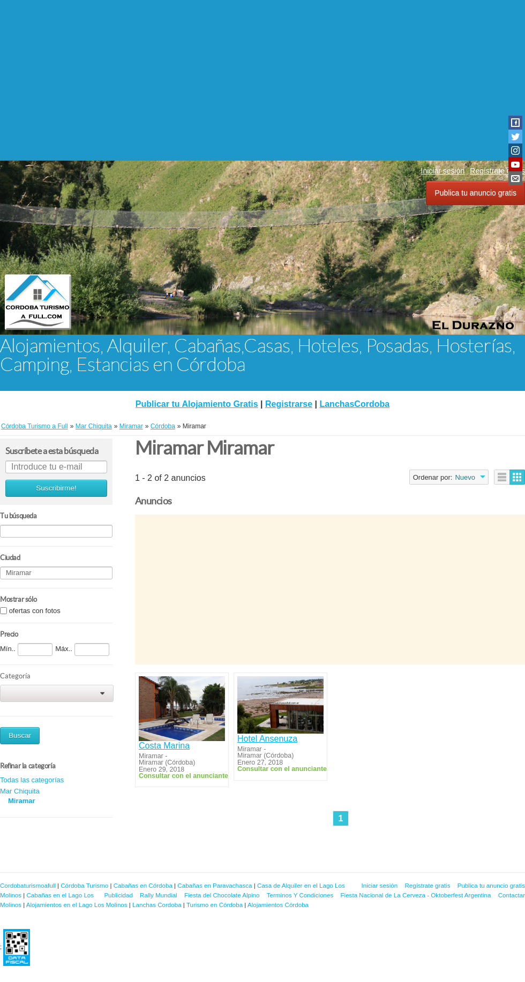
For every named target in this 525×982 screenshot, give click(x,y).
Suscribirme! (56, 488)
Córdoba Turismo (84, 885)
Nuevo (465, 477)
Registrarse (288, 404)
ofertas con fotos (35, 611)
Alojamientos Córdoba (278, 904)
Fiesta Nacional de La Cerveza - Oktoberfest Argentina (416, 895)
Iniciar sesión (443, 171)
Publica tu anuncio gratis (475, 192)
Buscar (20, 735)
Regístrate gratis (427, 885)
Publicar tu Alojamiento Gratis (197, 404)
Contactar (511, 895)
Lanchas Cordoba (157, 904)
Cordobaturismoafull (28, 885)
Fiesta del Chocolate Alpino (222, 895)
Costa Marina (164, 745)
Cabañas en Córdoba (143, 885)
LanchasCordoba (354, 404)
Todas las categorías (32, 780)
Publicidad (118, 895)
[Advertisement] (263, 80)
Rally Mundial (158, 895)
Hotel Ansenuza (267, 738)
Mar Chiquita (20, 791)
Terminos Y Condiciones (300, 895)
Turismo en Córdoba (214, 904)
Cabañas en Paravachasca (214, 885)
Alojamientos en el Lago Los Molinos (77, 904)
